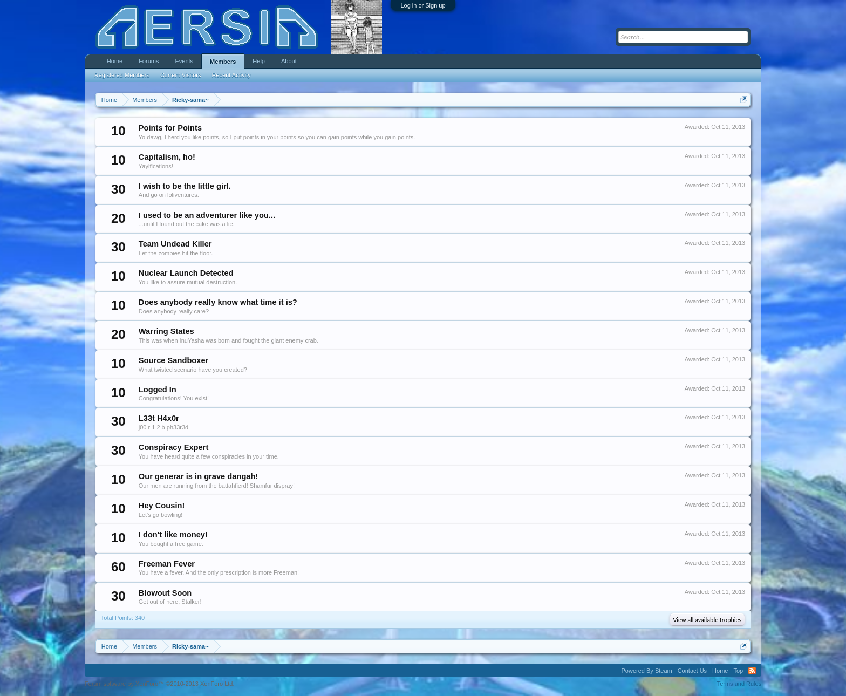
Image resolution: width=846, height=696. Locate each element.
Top (738, 670)
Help (259, 61)
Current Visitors (180, 75)
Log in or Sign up (422, 5)
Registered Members (121, 75)
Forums (149, 61)
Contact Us (692, 670)
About (289, 61)
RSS (752, 670)
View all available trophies (707, 620)
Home (114, 61)
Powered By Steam (647, 670)
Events (184, 61)
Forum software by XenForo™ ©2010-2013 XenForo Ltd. (160, 683)
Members (223, 61)
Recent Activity (231, 75)
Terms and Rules (739, 683)
